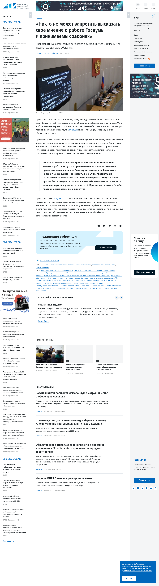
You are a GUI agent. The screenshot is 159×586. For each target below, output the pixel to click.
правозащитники (42, 267)
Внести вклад (106, 247)
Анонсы (39, 469)
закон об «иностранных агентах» (54, 265)
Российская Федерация (49, 260)
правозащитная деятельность (103, 265)
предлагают (60, 198)
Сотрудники (138, 42)
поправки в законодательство (79, 265)
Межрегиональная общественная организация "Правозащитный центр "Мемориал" (77, 275)
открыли (73, 130)
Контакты (138, 38)
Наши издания (139, 55)
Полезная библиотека (143, 52)
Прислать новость (141, 48)
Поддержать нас (140, 59)
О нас (136, 35)
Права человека (42, 53)
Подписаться (144, 66)
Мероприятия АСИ (141, 45)
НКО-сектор (79, 373)
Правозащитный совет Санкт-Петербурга (57, 270)
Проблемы (53, 53)
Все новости (8, 541)
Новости (39, 18)
